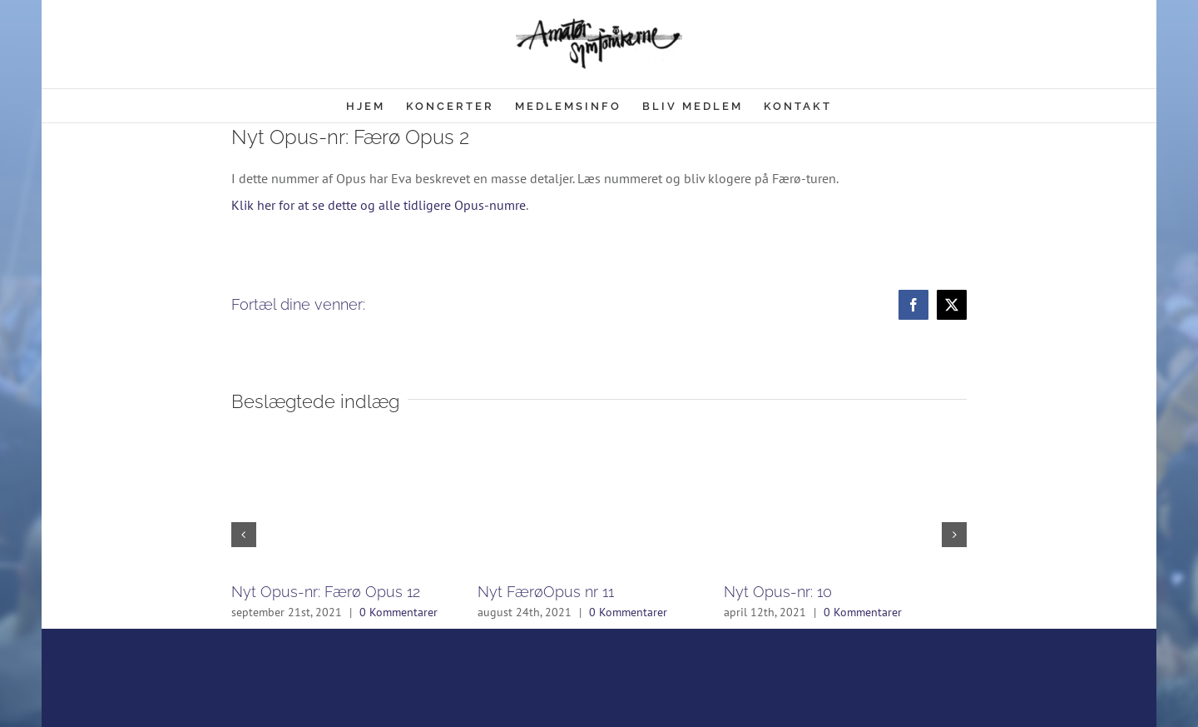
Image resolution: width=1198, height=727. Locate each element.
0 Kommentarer (398, 612)
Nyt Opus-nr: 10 (778, 591)
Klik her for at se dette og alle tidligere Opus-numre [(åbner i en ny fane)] (378, 205)
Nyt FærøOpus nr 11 (546, 591)
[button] (243, 534)
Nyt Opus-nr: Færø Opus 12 (325, 591)
